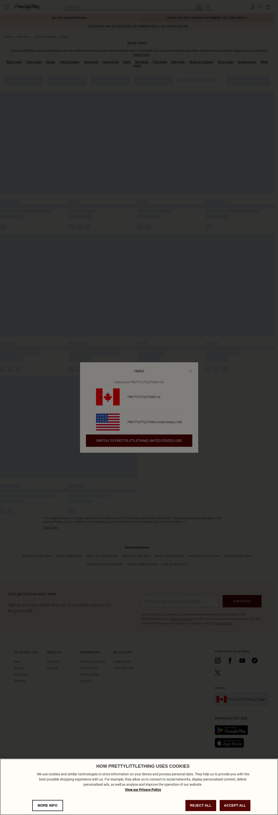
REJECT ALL (200, 809)
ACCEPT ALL (235, 809)
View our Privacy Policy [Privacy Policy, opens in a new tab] (143, 793)
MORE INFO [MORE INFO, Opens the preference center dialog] (48, 809)
